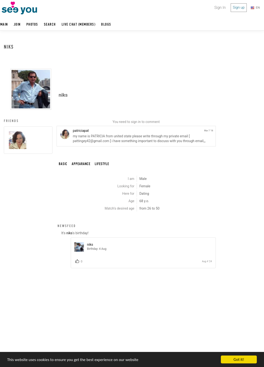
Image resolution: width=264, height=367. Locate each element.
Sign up (239, 7)
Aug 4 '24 (207, 261)
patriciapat (81, 131)
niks (69, 233)
